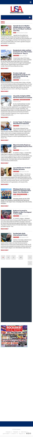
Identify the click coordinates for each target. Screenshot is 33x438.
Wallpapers (15, 432)
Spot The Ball (6, 433)
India (3, 22)
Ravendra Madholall (25, 99)
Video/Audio (24, 432)
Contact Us (13, 433)
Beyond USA (16, 55)
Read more (4, 45)
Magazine (21, 433)
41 (21, 257)
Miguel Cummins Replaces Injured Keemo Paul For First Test (22, 146)
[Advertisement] (16, 366)
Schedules (8, 432)
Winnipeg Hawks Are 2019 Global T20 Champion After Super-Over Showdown (22, 190)
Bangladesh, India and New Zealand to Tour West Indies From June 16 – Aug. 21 (22, 52)
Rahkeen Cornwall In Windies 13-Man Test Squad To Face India (22, 212)
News (14, 32)
